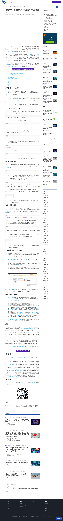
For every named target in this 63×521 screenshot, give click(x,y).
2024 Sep (46, 223)
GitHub (21, 506)
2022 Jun (46, 260)
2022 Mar (46, 262)
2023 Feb (46, 256)
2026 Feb (46, 200)
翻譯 (9, 85)
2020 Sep (46, 283)
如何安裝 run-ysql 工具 (12, 72)
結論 (9, 81)
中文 (40, 516)
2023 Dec (46, 240)
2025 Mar (46, 220)
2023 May (46, 252)
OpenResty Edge (10, 372)
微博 (46, 508)
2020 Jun (46, 289)
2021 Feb (46, 276)
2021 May (46, 271)
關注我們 (9, 84)
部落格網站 (32, 382)
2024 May (46, 231)
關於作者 (9, 82)
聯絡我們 (9, 505)
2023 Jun (46, 251)
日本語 (49, 516)
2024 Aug (46, 225)
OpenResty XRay (9, 51)
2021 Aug (46, 267)
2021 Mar (46, 274)
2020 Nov (46, 280)
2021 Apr (46, 272)
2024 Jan (46, 238)
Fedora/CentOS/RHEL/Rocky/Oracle (17, 73)
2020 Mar (46, 292)
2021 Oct (46, 263)
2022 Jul (46, 258)
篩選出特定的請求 (11, 77)
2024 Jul (46, 227)
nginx (24, 6)
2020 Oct (46, 281)
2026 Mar (46, 198)
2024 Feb (46, 236)
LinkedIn (46, 503)
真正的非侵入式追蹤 (12, 80)
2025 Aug (46, 211)
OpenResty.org (23, 505)
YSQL (30, 54)
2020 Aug (46, 285)
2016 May (46, 301)
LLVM (16, 376)
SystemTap (11, 376)
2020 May (46, 291)
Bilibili (46, 505)
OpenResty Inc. (27, 357)
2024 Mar (46, 234)
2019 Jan (46, 300)
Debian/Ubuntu (13, 74)
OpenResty (14, 357)
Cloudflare (12, 364)
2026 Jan (46, 202)
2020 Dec (46, 278)
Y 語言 (22, 58)
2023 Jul (46, 249)
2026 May (46, 195)
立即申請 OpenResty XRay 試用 (22, 350)
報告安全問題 (31, 516)
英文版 (12, 405)
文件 (33, 503)
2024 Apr (46, 233)
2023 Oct (46, 243)
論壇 (21, 503)
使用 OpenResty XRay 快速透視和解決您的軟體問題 (22, 69)
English (46, 516)
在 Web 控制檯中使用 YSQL (13, 78)
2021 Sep (46, 265)
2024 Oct (46, 222)
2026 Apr (46, 196)
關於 (9, 503)
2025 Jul (46, 213)
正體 (43, 516)
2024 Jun (46, 229)
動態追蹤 (21, 313)
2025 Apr (46, 218)
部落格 (9, 508)
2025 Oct (46, 207)
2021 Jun (46, 269)
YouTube (47, 506)
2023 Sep (46, 245)
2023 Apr (46, 254)
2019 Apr (46, 298)
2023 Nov (46, 242)
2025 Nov (46, 205)
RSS (46, 510)
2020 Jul (46, 287)
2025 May (46, 216)
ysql (20, 6)
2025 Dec (46, 204)
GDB (21, 60)
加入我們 (9, 506)
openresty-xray (15, 6)
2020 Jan (46, 294)
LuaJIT (36, 375)
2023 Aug (46, 247)
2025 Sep (46, 209)
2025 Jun (46, 214)
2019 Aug (46, 296)
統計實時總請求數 (11, 76)
